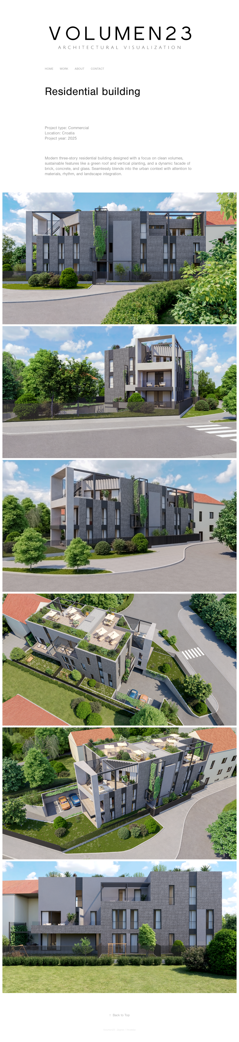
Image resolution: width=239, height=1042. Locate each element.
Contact (97, 68)
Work (64, 68)
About (79, 68)
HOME (49, 68)
